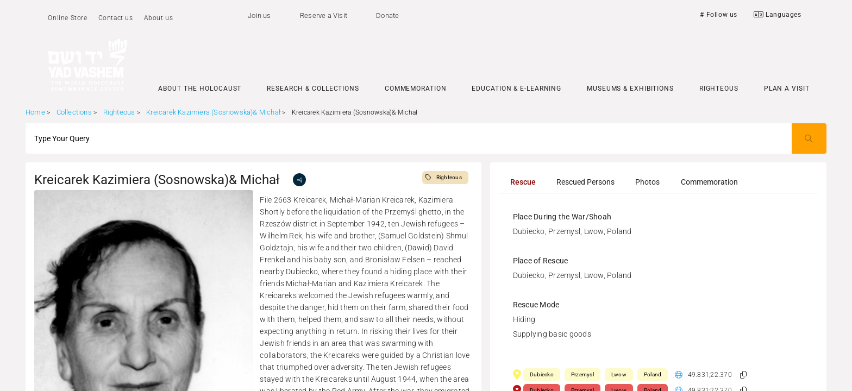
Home (35, 112)
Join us (259, 15)
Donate (387, 15)
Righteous (119, 112)
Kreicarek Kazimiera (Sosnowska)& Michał (214, 112)
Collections (74, 112)
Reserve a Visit (323, 15)
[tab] (523, 182)
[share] (299, 179)
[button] (743, 375)
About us (158, 18)
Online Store (67, 18)
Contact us (115, 18)
